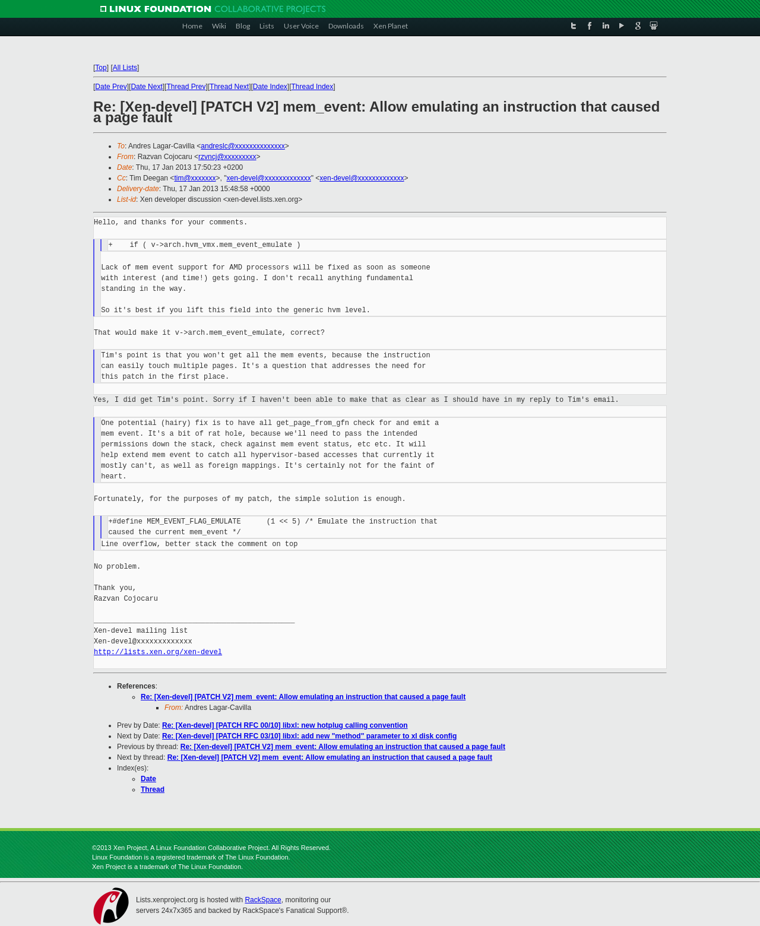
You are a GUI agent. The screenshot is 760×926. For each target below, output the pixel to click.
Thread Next (229, 87)
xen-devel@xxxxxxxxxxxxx (269, 178)
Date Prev (110, 87)
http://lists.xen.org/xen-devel (158, 652)
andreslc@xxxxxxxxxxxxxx (243, 146)
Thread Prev (185, 87)
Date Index (270, 87)
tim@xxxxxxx (195, 178)
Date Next (146, 87)
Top (100, 68)
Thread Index (313, 87)
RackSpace (263, 900)
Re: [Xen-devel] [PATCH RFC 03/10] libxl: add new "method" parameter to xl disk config (309, 736)
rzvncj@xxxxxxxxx (227, 157)
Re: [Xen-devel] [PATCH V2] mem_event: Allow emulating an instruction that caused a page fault (303, 697)
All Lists (125, 68)
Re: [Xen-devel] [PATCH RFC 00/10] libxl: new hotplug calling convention (285, 725)
